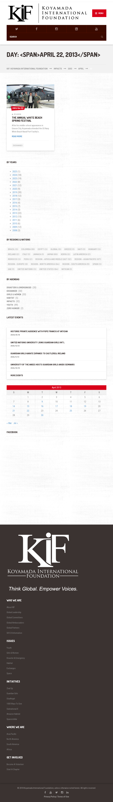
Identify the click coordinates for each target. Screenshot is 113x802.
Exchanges (17, 145)
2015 (14, 206)
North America (13, 739)
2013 (14, 213)
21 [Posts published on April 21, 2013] (14, 410)
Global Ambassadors (15, 623)
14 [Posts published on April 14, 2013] (14, 406)
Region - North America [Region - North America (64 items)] (45, 264)
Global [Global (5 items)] (56, 249)
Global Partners (13, 628)
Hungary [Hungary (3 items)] (94, 249)
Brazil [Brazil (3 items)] (13, 249)
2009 (14, 227)
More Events (17, 375)
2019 (14, 192)
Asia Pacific (11, 734)
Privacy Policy (50, 797)
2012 (14, 216)
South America (13, 744)
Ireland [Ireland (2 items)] (13, 254)
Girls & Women (14, 294)
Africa (9, 749)
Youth (10, 305)
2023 (14, 178)
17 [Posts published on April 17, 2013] (56, 406)
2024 (14, 175)
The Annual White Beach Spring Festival (27, 119)
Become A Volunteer (15, 764)
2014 (14, 209)
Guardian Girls (12, 693)
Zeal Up (10, 688)
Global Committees (15, 617)
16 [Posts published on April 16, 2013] (42, 406)
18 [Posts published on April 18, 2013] (71, 406)
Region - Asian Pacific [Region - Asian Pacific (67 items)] (88, 259)
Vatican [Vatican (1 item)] (66, 269)
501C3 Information (14, 633)
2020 (14, 189)
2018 (14, 195)
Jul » (15, 423)
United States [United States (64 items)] (48, 269)
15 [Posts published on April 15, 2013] (28, 406)
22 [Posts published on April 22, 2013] (28, 410)
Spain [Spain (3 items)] (97, 264)
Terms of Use (63, 797)
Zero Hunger (13, 308)
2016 (14, 202)
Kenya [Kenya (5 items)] (65, 254)
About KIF (11, 607)
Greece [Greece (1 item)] (69, 249)
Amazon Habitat (13, 714)
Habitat (10, 298)
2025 (14, 171)
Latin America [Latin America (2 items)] (81, 254)
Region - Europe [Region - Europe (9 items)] (18, 264)
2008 (14, 230)
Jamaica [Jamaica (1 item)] (38, 254)
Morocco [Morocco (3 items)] (14, 259)
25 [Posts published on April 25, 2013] (71, 410)
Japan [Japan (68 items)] (52, 254)
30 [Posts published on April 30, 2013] (42, 415)
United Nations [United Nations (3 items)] (26, 269)
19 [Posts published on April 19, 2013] (85, 406)
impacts (11, 301)
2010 (14, 223)
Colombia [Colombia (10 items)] (28, 249)
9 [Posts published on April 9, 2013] (42, 401)
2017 (14, 199)
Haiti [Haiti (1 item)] (81, 249)
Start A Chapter (13, 769)
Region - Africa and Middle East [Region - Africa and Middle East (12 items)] (53, 259)
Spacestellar (12, 719)
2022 (14, 182)
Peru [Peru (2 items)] (28, 259)
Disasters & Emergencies (19, 287)
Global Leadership (14, 612)
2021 (14, 185)
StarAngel (11, 698)
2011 (14, 220)
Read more (21, 136)
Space (9, 673)
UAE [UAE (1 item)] (11, 269)
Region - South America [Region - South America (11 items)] (75, 264)
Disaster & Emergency (16, 658)
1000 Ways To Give (14, 704)
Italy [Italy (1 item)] (26, 254)
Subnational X (12, 709)
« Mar (9, 423)
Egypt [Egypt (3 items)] (42, 249)
